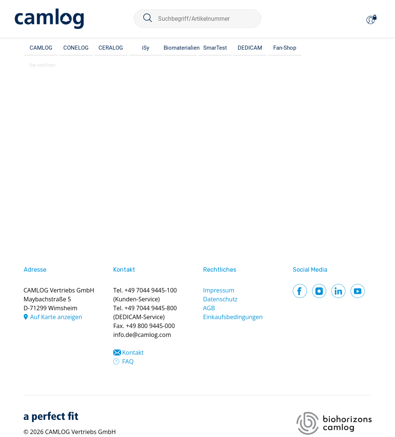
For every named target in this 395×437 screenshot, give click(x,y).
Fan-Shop (284, 47)
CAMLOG (41, 47)
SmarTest (215, 47)
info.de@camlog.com (142, 335)
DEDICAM (250, 47)
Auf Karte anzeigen (56, 317)
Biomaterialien (180, 47)
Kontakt (133, 352)
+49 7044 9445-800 (150, 308)
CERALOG (110, 47)
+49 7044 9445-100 (150, 290)
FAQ (128, 361)
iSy (145, 47)
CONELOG (75, 47)
